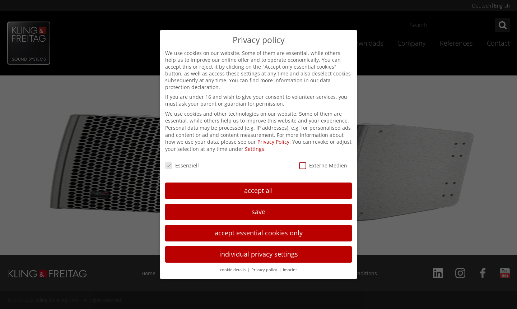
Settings (254, 149)
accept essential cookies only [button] (259, 233)
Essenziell (182, 165)
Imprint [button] (290, 269)
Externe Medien (323, 165)
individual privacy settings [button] (258, 254)
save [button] (258, 211)
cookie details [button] (233, 269)
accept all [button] (258, 190)
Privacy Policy (273, 141)
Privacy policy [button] (264, 269)
